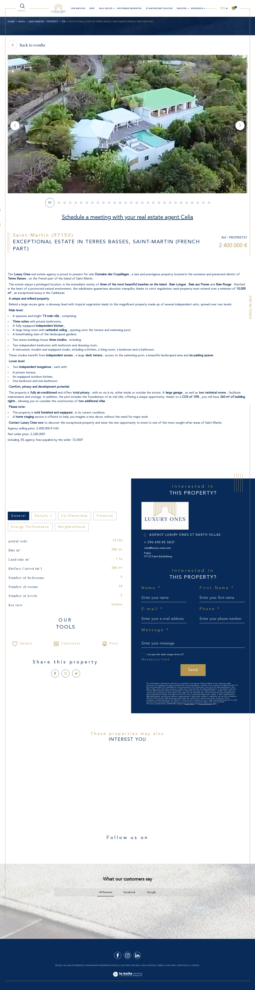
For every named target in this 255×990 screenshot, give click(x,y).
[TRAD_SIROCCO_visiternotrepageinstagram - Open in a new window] (127, 955)
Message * (155, 630)
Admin (160, 965)
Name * (151, 588)
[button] (240, 125)
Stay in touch (250, 307)
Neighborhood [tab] (71, 527)
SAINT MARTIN (36, 22)
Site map (135, 965)
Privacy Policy (189, 704)
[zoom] (127, 192)
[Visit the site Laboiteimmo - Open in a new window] (127, 978)
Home (11, 22)
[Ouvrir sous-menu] (114, 8)
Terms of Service (205, 704)
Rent (92, 8)
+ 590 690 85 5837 (159, 542)
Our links (170, 965)
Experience (197, 8)
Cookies (195, 965)
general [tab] (18, 515)
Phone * (210, 609)
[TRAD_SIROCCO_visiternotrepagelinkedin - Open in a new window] (137, 955)
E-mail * (152, 609)
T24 (63, 22)
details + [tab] (44, 515)
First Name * (217, 588)
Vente (21, 22)
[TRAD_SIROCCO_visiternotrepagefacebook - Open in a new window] (117, 955)
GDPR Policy (183, 965)
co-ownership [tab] (74, 515)
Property (52, 22)
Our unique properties (129, 8)
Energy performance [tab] (30, 527)
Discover (181, 8)
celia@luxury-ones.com (157, 548)
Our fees (124, 965)
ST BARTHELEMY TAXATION (159, 8)
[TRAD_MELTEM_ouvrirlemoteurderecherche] (22, 8)
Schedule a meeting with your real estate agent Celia (127, 217)
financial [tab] (105, 515)
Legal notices (148, 965)
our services (78, 8)
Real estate (105, 8)
